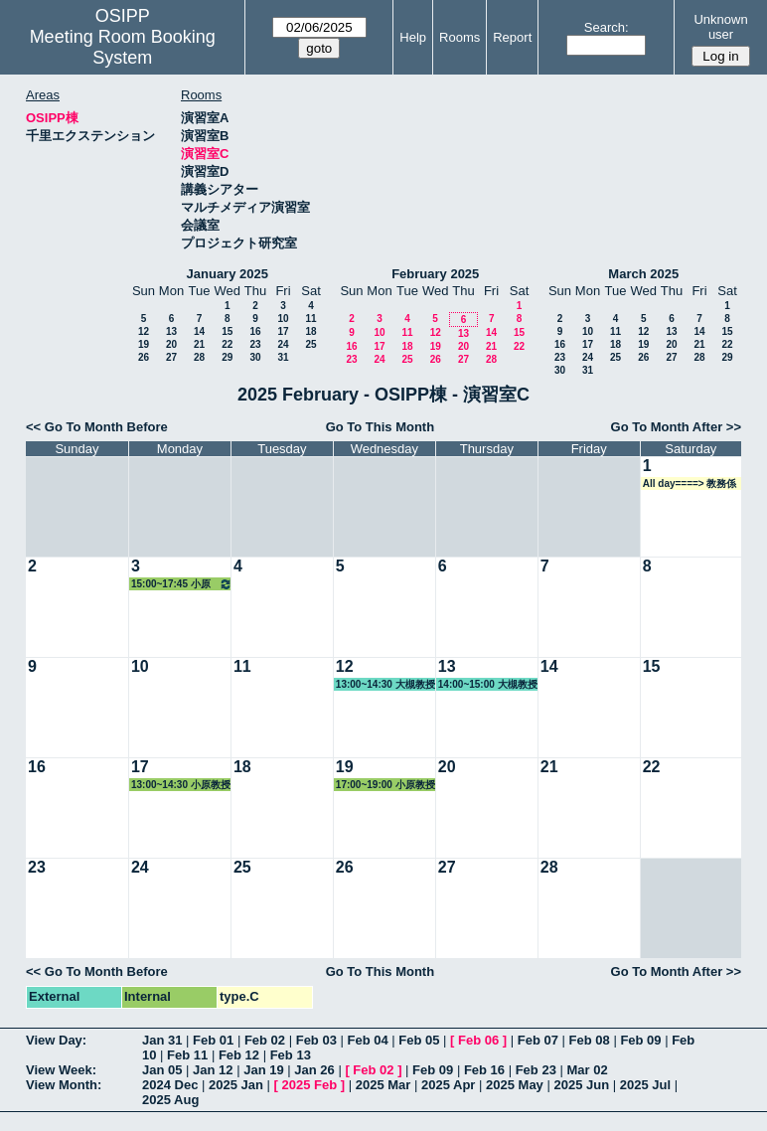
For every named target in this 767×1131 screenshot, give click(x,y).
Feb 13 (290, 1055)
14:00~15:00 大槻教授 (487, 684)
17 (282, 331)
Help (412, 37)
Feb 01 (213, 1040)
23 (254, 344)
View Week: (61, 1069)
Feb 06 (478, 1040)
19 (143, 344)
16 (254, 331)
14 (199, 331)
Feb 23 (536, 1069)
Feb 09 (640, 1040)
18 (310, 331)
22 (227, 344)
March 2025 (643, 273)
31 (282, 357)
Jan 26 (314, 1069)
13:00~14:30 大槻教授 (385, 684)
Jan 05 (162, 1069)
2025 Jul (645, 1084)
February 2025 (435, 273)
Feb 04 (367, 1040)
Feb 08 (589, 1040)
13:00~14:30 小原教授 (180, 784)
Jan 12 (212, 1069)
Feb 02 (264, 1040)
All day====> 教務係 (690, 483)
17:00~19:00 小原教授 (385, 784)
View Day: (56, 1040)
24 (282, 344)
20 (171, 344)
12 (143, 331)
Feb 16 (484, 1069)
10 (282, 318)
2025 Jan (236, 1084)
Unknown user (720, 27)
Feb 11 (187, 1055)
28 (199, 357)
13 (171, 331)
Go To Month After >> (676, 426)
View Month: (63, 1084)
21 (199, 344)
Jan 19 (263, 1069)
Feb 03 (316, 1040)
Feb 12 (239, 1055)
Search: (606, 27)
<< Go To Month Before (97, 426)
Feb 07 (538, 1040)
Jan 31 (162, 1040)
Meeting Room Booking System (123, 47)
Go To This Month (380, 426)
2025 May (514, 1084)
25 (310, 344)
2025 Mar (383, 1084)
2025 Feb (310, 1084)
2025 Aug (170, 1099)
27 (171, 357)
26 (143, 357)
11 (310, 318)
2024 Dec (170, 1084)
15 (227, 331)
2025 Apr (448, 1084)
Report (512, 37)
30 (254, 357)
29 (227, 357)
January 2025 (227, 273)
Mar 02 (586, 1069)
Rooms (459, 37)
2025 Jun (581, 1084)
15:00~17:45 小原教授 (181, 583)
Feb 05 (418, 1040)
